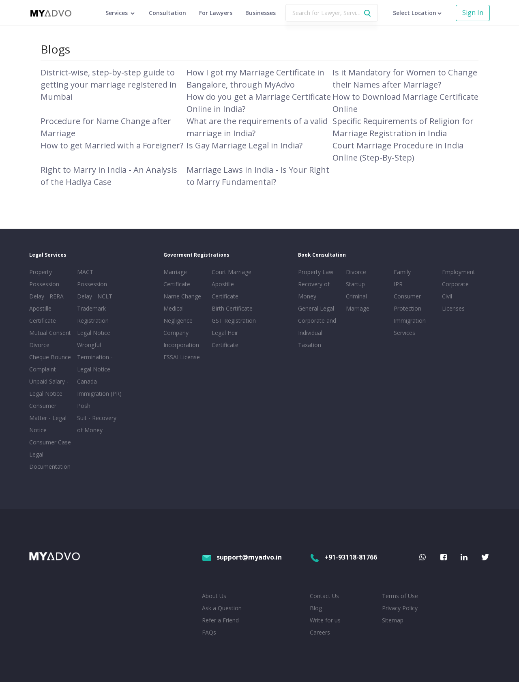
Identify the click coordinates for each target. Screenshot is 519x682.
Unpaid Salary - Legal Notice (49, 387)
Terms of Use (400, 596)
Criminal (356, 296)
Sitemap (392, 620)
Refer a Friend (220, 620)
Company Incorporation (181, 339)
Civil (447, 296)
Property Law (315, 272)
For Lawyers (215, 13)
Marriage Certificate (176, 278)
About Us (214, 596)
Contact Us (324, 596)
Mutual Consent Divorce (50, 339)
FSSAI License (181, 357)
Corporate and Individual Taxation (317, 333)
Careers (320, 632)
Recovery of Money (314, 290)
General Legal (316, 308)
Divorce (356, 272)
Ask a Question (222, 608)
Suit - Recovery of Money (96, 424)
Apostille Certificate (42, 314)
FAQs (209, 632)
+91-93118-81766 (343, 557)
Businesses (260, 13)
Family (402, 272)
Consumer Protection (407, 302)
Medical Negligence (178, 314)
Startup (355, 284)
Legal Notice (93, 333)
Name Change (182, 296)
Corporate (455, 284)
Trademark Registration (93, 314)
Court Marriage (231, 272)
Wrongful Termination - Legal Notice (95, 357)
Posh (83, 406)
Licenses (453, 308)
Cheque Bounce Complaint (50, 363)
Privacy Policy (400, 608)
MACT (85, 272)
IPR (398, 284)
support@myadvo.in (242, 557)
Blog (316, 608)
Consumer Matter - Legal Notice (47, 418)
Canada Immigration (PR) (99, 387)
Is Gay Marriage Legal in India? (244, 145)
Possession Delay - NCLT (94, 290)
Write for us (325, 620)
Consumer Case (50, 442)
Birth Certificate (232, 308)
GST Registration (234, 320)
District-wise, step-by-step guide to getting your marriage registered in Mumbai (109, 84)
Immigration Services (410, 327)
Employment (458, 272)
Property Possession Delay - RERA (46, 284)
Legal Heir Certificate (225, 339)
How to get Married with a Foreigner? (112, 145)
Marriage (357, 308)
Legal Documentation (50, 460)
